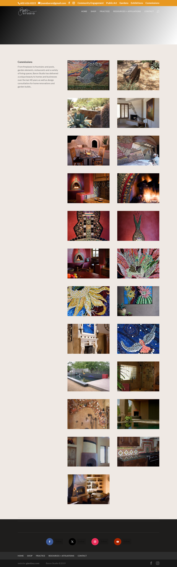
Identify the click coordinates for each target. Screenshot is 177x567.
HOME (84, 11)
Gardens (123, 3)
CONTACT (149, 11)
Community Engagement (91, 3)
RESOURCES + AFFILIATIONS (127, 11)
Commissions (152, 3)
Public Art (111, 3)
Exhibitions (137, 3)
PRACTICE (105, 11)
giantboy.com (32, 563)
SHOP (93, 11)
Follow (59, 541)
